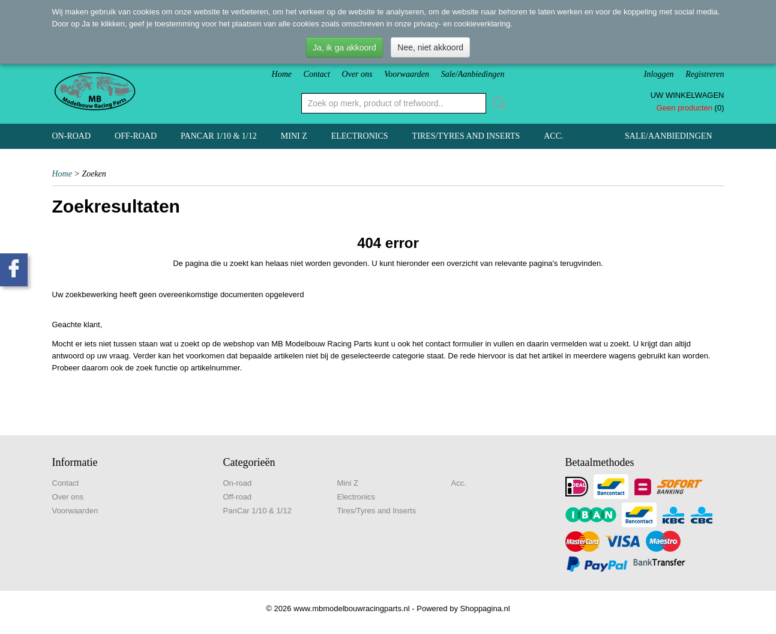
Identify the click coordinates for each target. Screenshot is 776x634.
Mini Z (294, 135)
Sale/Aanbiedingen (473, 74)
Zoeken (497, 103)
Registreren (704, 74)
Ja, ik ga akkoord (344, 47)
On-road (71, 135)
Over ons (357, 74)
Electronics (359, 135)
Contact (317, 74)
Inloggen (659, 74)
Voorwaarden (406, 74)
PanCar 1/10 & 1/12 (219, 135)
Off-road (136, 135)
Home (282, 74)
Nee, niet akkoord (430, 47)
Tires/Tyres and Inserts (466, 135)
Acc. (553, 135)
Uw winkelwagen (687, 95)
